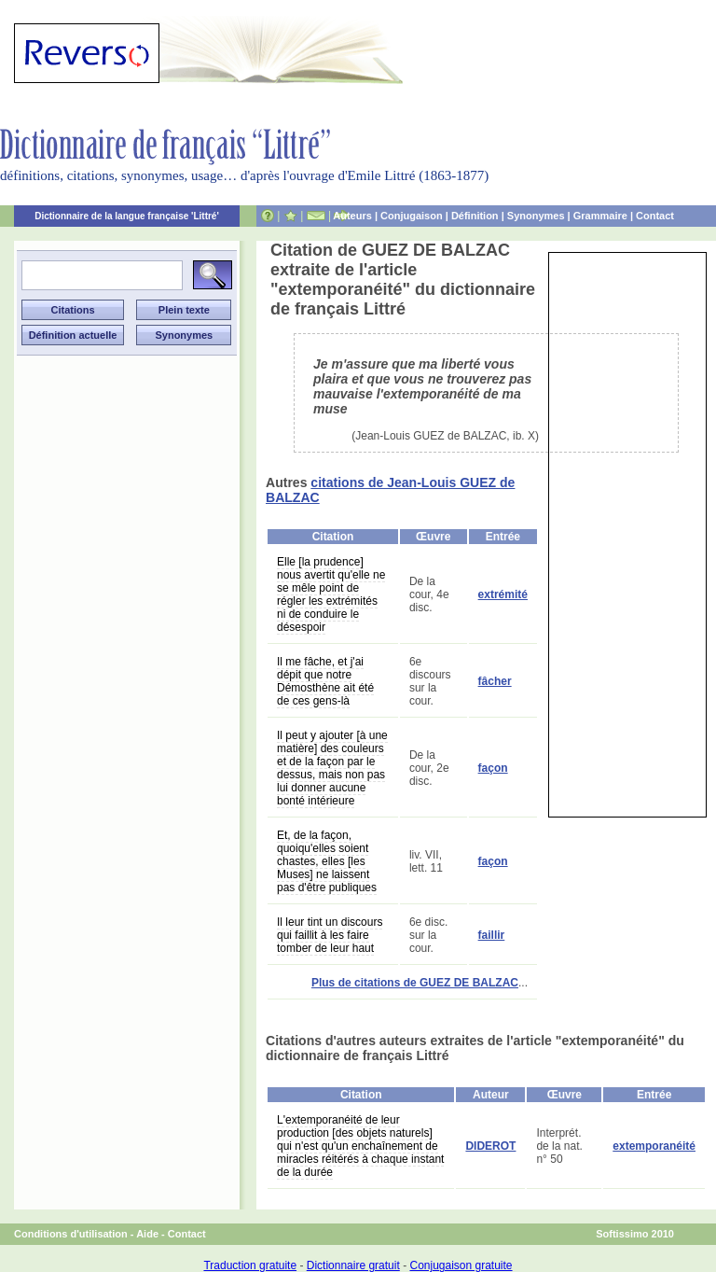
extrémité (503, 594)
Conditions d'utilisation (71, 1233)
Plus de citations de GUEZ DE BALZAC (414, 982)
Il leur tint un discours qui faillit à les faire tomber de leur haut (329, 935)
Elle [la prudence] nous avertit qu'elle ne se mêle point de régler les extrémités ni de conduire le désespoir (331, 594)
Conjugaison (411, 215)
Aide (147, 1233)
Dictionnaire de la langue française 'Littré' (126, 216)
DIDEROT (490, 1146)
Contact (655, 215)
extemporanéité (654, 1146)
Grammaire (600, 215)
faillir (491, 935)
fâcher (495, 681)
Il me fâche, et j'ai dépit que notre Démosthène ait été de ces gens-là (325, 681)
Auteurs (352, 215)
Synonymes (536, 215)
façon (493, 768)
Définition (475, 215)
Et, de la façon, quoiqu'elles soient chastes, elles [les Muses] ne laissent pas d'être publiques (327, 861)
